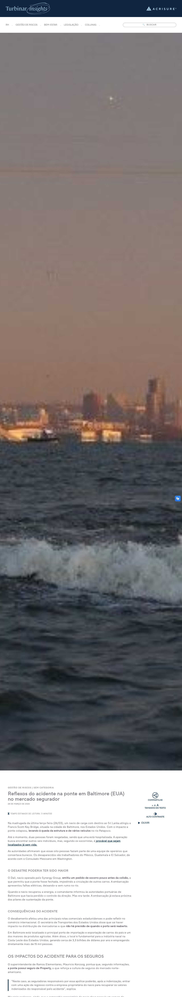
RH (7, 25)
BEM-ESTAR (50, 25)
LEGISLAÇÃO (71, 25)
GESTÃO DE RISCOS (26, 25)
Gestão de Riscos (19, 788)
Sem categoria (44, 788)
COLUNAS (90, 25)
